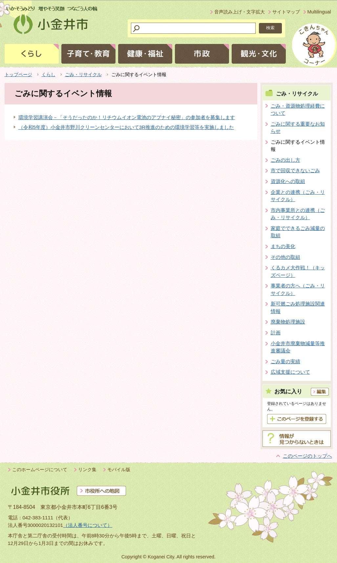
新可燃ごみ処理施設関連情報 (298, 307)
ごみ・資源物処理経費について (298, 109)
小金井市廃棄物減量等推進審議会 (298, 347)
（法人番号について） (87, 525)
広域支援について (290, 372)
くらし (48, 74)
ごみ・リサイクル (83, 74)
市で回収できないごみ (295, 170)
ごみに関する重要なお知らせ (298, 127)
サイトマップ (286, 11)
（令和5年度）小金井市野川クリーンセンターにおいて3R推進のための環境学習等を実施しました (126, 127)
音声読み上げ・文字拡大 (239, 11)
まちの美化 (283, 246)
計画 (276, 332)
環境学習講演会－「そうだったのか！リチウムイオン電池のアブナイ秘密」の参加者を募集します (126, 117)
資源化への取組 (288, 181)
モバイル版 (118, 469)
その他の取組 (285, 257)
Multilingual (319, 11)
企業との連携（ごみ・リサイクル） (298, 195)
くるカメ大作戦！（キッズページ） (298, 271)
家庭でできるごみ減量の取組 (298, 232)
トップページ (18, 74)
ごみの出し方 (285, 160)
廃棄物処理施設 (288, 321)
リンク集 (87, 469)
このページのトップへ (307, 456)
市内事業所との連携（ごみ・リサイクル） (298, 213)
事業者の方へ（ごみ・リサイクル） (298, 289)
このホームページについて (39, 469)
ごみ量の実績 (285, 361)
